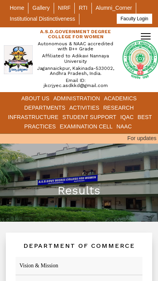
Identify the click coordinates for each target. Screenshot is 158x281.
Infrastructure (33, 117)
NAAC (124, 126)
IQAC (127, 117)
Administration (76, 98)
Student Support (89, 117)
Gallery (40, 8)
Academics (120, 98)
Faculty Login (134, 18)
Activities (84, 108)
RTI (83, 8)
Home (17, 8)
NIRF (64, 8)
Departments (44, 108)
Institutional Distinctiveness (42, 19)
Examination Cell (86, 126)
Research (118, 108)
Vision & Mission (38, 266)
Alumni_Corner (114, 8)
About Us (35, 98)
